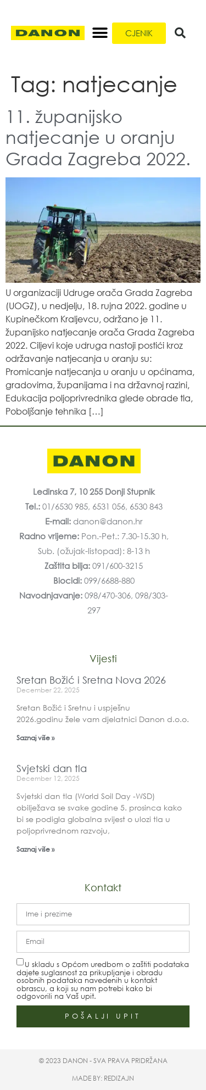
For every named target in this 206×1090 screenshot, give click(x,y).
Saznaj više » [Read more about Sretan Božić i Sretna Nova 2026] (35, 737)
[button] (99, 33)
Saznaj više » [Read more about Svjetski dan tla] (35, 849)
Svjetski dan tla (51, 768)
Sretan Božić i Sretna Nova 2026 (91, 680)
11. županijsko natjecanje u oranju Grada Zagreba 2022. (98, 137)
